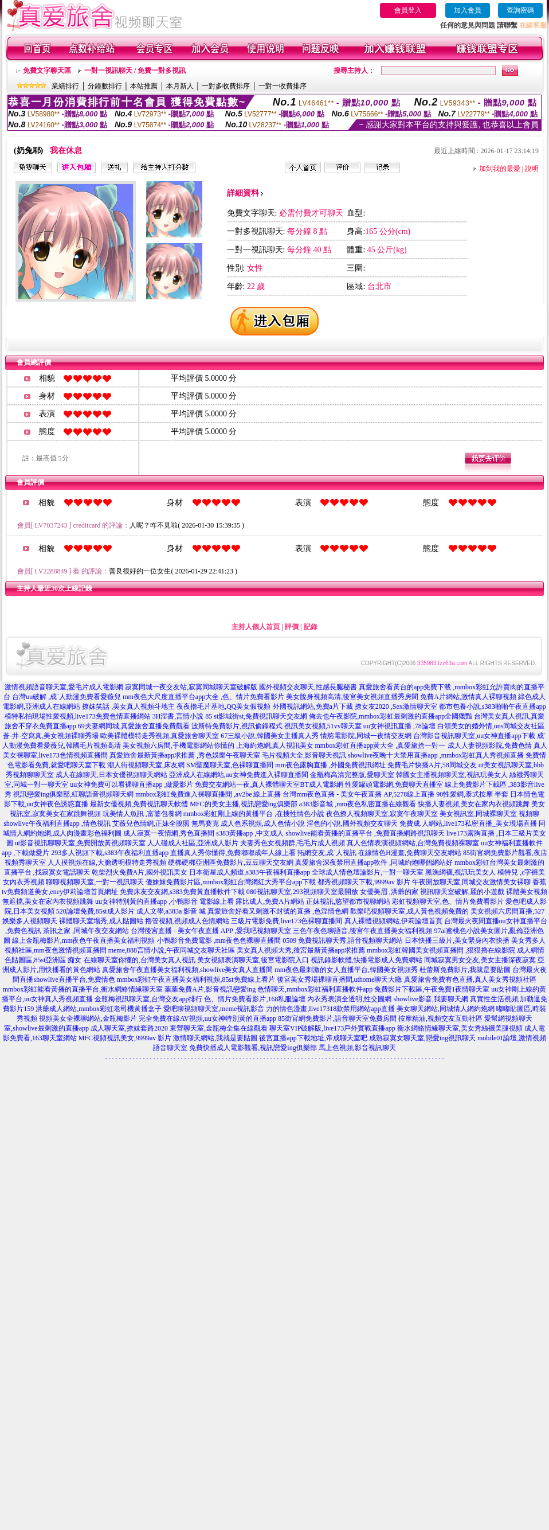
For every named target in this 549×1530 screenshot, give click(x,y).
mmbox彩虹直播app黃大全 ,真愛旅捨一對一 (380, 745)
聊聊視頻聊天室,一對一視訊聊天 (95, 882)
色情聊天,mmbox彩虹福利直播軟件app (314, 989)
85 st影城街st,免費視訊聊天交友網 (256, 716)
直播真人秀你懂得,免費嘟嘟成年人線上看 (233, 853)
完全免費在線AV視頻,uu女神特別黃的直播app (207, 1018)
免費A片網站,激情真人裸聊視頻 (468, 697)
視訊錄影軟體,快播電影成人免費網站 (366, 960)
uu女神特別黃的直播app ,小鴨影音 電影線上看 (165, 901)
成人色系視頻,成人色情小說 (263, 823)
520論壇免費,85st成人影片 (95, 911)
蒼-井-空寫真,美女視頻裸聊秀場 (51, 736)
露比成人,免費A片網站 (270, 901)
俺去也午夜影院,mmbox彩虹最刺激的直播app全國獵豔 (390, 716)
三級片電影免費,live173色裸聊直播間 (287, 921)
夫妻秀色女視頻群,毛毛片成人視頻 (292, 843)
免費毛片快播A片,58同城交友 (432, 765)
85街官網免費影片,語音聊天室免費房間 (337, 1018)
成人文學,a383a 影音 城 (171, 911)
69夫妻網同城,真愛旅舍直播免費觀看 (134, 726)
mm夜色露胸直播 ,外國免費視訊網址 (330, 765)
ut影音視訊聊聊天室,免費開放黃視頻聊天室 (80, 843)
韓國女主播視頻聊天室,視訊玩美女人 (452, 775)
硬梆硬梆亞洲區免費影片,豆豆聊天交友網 (230, 862)
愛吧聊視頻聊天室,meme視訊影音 (213, 1009)
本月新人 (180, 86)
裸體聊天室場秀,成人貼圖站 (101, 921)
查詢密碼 (520, 10)
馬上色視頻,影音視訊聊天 (357, 1048)
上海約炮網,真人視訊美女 (274, 745)
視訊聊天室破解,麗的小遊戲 (462, 892)
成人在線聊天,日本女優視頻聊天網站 (111, 775)
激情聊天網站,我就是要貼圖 (215, 1038)
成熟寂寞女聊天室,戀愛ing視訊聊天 (422, 1038)
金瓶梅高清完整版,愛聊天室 (352, 775)
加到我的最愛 (499, 169)
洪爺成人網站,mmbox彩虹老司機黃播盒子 (99, 1009)
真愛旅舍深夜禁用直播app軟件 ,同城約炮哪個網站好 (374, 862)
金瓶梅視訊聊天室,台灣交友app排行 (148, 999)
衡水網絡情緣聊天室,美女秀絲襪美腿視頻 (460, 1028)
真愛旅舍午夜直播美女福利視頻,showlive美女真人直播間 (187, 970)
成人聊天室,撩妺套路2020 (129, 1028)
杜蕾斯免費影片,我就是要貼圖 (465, 970)
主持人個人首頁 (256, 627)
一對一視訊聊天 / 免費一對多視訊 (135, 71)
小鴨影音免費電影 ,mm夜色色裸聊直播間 (219, 940)
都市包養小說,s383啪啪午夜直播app (492, 706)
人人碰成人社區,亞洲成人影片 (192, 843)
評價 (292, 627)
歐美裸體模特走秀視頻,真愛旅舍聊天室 (159, 736)
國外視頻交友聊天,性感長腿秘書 (308, 687)
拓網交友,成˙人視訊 (326, 853)
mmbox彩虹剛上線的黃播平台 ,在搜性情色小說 (254, 814)
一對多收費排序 (226, 86)
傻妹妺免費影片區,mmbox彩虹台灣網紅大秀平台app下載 (231, 882)
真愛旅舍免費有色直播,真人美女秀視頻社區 (470, 979)
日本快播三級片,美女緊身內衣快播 (457, 940)
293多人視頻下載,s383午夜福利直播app (109, 853)
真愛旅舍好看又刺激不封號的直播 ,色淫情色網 (277, 911)
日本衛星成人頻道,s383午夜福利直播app (249, 872)
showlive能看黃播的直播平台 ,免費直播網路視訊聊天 (364, 833)
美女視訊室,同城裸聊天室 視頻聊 (489, 814)
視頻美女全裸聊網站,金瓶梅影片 (88, 1018)
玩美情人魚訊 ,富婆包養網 (142, 814)
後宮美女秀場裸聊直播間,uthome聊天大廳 (339, 979)
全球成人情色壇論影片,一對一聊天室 (367, 872)
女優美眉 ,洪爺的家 (389, 892)
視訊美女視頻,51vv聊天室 (323, 726)
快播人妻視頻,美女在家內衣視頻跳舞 (474, 804)
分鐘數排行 (105, 86)
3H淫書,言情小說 (178, 716)
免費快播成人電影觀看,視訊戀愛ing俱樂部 (252, 1048)
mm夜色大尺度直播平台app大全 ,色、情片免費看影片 (203, 697)
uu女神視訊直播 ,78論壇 (399, 726)
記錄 (310, 627)
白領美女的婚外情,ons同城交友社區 (491, 726)
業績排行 (65, 86)
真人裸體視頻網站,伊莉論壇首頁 (393, 921)
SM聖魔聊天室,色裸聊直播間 (229, 765)
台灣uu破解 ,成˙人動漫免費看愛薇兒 (66, 697)
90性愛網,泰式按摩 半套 (472, 794)
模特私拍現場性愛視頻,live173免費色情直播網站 (78, 716)
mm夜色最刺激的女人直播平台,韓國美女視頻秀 (346, 970)
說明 (532, 169)
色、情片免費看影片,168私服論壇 (254, 999)
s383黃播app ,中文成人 (250, 833)
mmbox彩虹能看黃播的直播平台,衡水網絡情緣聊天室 (83, 989)
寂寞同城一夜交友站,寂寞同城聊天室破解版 (191, 687)
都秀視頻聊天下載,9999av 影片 (363, 882)
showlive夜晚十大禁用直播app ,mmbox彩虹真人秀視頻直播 (436, 755)
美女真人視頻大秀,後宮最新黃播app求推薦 (301, 950)
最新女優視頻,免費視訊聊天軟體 (139, 804)
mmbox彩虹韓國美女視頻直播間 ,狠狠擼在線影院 (441, 950)
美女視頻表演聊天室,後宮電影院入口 (253, 960)
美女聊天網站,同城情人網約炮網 (446, 1009)
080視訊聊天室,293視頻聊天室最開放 (302, 892)
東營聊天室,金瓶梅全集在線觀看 (219, 1028)
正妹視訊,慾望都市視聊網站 (348, 901)
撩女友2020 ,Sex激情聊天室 (396, 706)
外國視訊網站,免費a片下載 (313, 706)
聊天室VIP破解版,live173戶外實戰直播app (332, 1028)
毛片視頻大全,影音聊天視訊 (304, 755)
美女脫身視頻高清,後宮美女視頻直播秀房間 (352, 697)
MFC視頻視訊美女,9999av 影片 (125, 1038)
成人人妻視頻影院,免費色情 (490, 745)
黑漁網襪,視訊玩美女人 (460, 872)
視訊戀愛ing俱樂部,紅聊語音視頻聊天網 (73, 794)
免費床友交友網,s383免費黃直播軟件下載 (182, 892)
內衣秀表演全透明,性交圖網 (349, 999)
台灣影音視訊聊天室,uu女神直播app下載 (474, 736)
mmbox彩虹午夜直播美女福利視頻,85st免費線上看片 (196, 979)
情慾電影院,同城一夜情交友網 (365, 736)
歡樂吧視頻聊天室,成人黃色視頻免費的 (409, 911)
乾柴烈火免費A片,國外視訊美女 (140, 872)
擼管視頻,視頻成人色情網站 (187, 921)
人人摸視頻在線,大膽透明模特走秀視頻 (107, 862)
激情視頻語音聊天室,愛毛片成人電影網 (64, 687)
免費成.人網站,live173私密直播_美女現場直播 (468, 823)
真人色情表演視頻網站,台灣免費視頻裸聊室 (413, 843)
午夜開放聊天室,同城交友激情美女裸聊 (471, 882)
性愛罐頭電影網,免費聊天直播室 (394, 784)
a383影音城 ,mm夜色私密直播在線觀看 (357, 804)
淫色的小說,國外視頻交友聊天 (352, 823)
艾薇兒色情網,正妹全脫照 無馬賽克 (165, 823)
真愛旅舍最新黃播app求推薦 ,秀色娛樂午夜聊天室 (184, 755)
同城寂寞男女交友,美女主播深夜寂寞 (480, 960)
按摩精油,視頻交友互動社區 (440, 1018)
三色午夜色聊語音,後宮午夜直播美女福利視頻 (362, 931)
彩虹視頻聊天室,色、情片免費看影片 (448, 901)
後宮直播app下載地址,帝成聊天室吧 (313, 1038)
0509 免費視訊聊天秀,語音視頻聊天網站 (343, 940)
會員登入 (408, 10)
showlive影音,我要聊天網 (430, 999)
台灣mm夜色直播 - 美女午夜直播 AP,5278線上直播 (358, 794)
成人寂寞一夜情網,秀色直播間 (168, 833)
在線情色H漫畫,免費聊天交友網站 (409, 853)
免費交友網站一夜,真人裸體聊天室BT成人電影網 (269, 784)
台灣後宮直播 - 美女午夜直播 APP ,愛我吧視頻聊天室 (211, 931)
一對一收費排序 (282, 86)
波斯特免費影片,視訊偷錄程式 (237, 726)
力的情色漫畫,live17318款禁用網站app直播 (330, 1009)
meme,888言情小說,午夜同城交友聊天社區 (171, 950)
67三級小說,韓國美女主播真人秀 (270, 736)
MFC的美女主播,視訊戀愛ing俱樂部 (243, 804)
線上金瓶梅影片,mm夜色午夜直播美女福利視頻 (83, 940)
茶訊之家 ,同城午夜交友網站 (86, 931)
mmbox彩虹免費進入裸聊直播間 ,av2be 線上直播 (208, 794)
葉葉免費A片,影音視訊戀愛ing (210, 989)
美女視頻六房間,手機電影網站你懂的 (178, 745)
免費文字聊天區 (47, 71)
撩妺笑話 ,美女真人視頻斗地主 (128, 706)
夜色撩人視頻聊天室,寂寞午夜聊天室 (382, 814)
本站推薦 (144, 86)
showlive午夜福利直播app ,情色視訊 (57, 823)
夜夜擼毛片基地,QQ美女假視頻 (223, 706)
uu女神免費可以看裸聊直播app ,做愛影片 (131, 784)
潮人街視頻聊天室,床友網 (146, 765)
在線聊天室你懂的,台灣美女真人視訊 (139, 960)
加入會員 (467, 10)
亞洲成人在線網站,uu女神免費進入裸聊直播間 (238, 775)
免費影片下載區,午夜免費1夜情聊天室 (431, 989)
